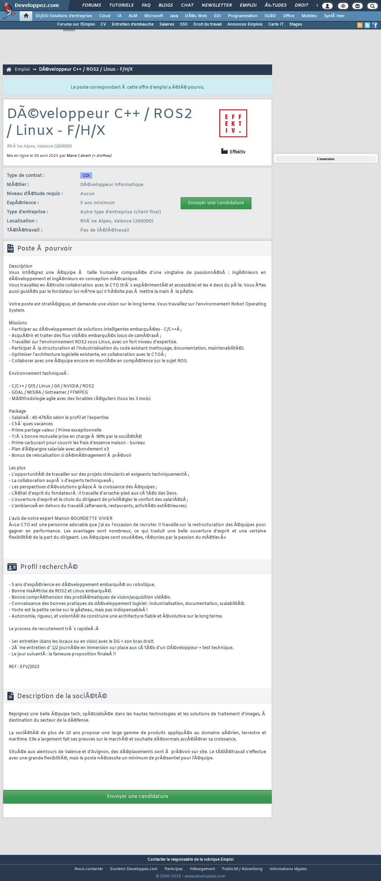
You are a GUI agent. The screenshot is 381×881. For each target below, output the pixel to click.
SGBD (270, 16)
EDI (217, 16)
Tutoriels (121, 5)
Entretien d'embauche (133, 24)
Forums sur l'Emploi (76, 24)
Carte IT (276, 24)
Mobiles (309, 16)
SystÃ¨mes (334, 16)
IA (119, 16)
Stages (295, 24)
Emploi (248, 5)
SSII (184, 24)
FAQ (146, 5)
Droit (301, 5)
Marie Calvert (79, 155)
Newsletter (216, 5)
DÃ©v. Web (196, 16)
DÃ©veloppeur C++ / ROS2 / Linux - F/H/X (86, 70)
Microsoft (153, 16)
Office (289, 16)
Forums (92, 5)
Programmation (242, 16)
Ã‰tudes (275, 5)
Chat (187, 5)
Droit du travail (207, 24)
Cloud (104, 16)
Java (174, 16)
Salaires (166, 24)
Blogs (165, 5)
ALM (133, 16)
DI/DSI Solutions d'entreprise (64, 16)
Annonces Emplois (245, 24)
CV (103, 24)
